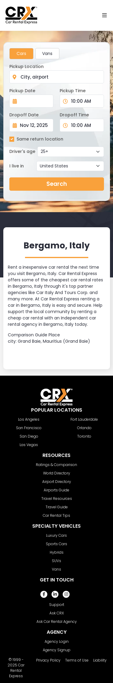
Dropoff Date (24, 115)
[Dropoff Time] (85, 125)
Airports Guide (56, 490)
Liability (100, 660)
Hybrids (57, 552)
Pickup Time (73, 91)
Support (56, 604)
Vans (47, 53)
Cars (21, 53)
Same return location (40, 139)
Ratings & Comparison (56, 464)
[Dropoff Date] (35, 125)
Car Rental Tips (56, 515)
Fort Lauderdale (84, 419)
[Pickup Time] (85, 101)
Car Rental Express (16, 670)
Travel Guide (57, 507)
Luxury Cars (56, 535)
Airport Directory (56, 481)
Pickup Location (26, 66)
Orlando (84, 427)
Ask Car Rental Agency (56, 621)
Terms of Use (77, 660)
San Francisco (29, 427)
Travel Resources (56, 498)
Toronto (84, 436)
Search (56, 184)
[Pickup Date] (35, 101)
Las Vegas (29, 444)
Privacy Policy (48, 660)
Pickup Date (22, 91)
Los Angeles (28, 419)
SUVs (56, 560)
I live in (16, 166)
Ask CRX (56, 613)
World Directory (56, 473)
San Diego (29, 436)
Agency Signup (57, 649)
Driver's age (22, 151)
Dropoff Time (74, 115)
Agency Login (57, 641)
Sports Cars (56, 543)
